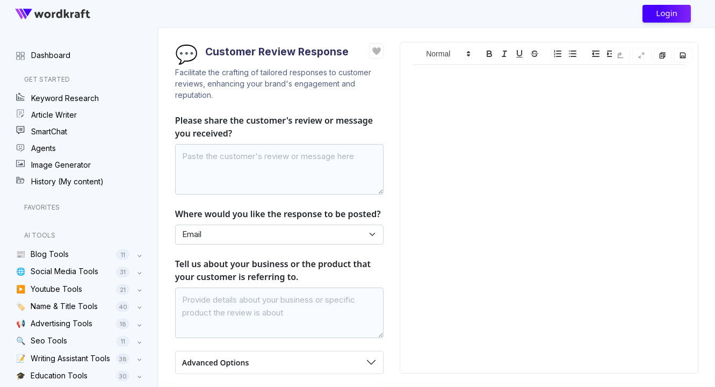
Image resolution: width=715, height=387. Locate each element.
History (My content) (60, 181)
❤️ (376, 50)
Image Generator (53, 164)
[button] (447, 53)
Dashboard (43, 54)
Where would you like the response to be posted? (278, 214)
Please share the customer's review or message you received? (274, 126)
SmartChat (41, 131)
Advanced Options (215, 362)
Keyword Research (57, 98)
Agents (36, 148)
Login (666, 13)
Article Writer (46, 114)
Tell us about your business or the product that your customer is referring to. (273, 270)
